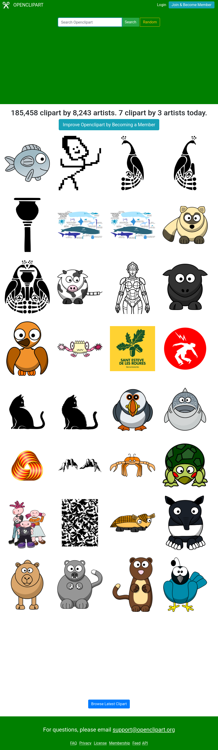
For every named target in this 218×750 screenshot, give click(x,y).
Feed (136, 743)
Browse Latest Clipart (109, 704)
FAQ (73, 743)
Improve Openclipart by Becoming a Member (109, 124)
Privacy (85, 743)
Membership (119, 743)
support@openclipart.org (144, 729)
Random (150, 22)
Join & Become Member (191, 5)
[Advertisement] (109, 65)
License (100, 743)
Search (130, 22)
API (145, 743)
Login (161, 5)
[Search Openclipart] (90, 22)
